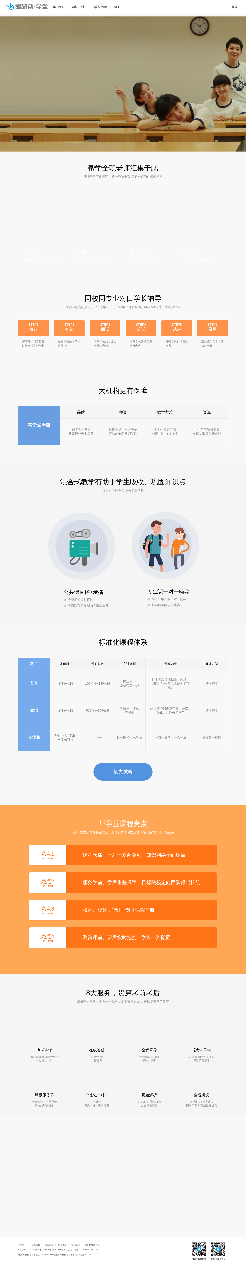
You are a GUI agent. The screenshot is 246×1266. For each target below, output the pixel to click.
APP (117, 7)
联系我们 (36, 1245)
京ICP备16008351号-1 (54, 1249)
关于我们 (23, 1245)
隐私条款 (63, 1245)
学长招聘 (100, 7)
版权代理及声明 (92, 1245)
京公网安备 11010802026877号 (83, 1249)
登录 (234, 7)
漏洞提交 (76, 1245)
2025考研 (58, 7)
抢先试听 (123, 775)
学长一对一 (79, 7)
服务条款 (50, 1245)
